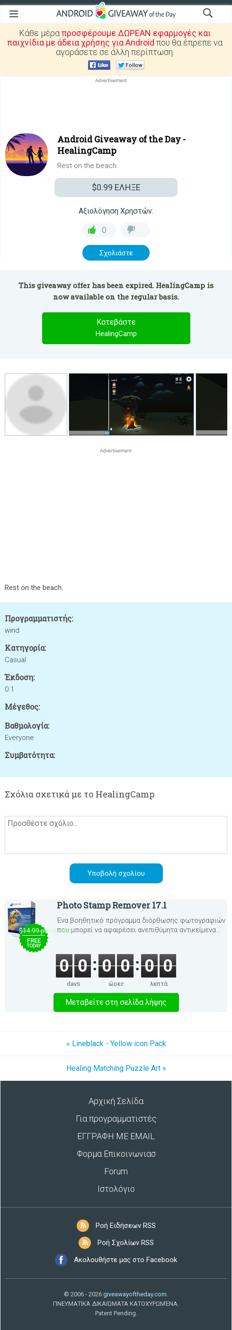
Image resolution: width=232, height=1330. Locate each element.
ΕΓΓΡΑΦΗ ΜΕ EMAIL (116, 1136)
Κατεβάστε (116, 328)
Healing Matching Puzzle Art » (116, 1068)
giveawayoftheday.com (135, 1294)
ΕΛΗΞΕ (116, 187)
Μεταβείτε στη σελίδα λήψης (116, 1002)
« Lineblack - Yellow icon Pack (116, 1043)
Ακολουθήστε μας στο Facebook (125, 1259)
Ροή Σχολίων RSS (126, 1242)
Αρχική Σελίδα (116, 1101)
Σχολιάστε (116, 253)
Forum (116, 1171)
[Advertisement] (116, 107)
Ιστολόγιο (116, 1189)
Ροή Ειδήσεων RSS (126, 1225)
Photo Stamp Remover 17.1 (112, 905)
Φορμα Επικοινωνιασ (116, 1154)
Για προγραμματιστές (116, 1119)
